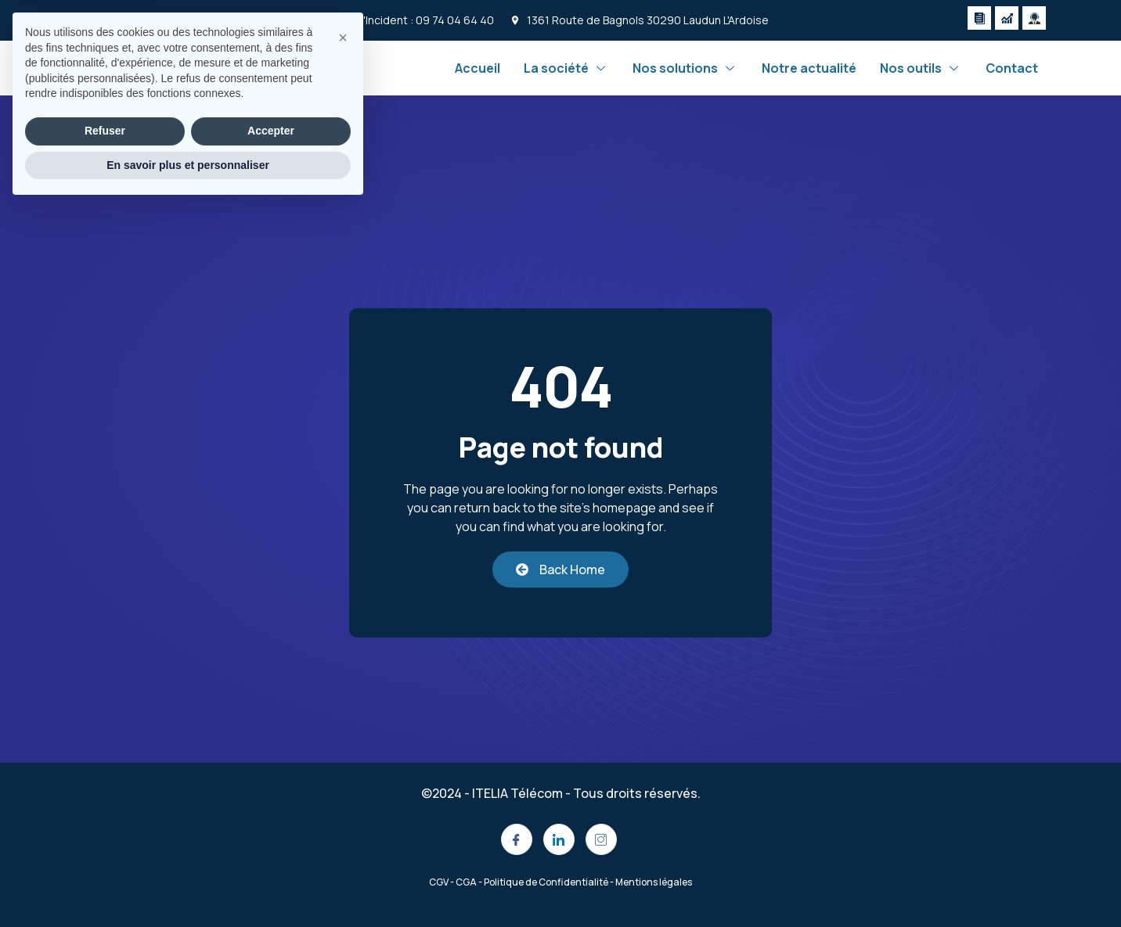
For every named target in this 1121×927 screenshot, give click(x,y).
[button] (342, 757)
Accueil (477, 68)
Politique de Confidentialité (546, 882)
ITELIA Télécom (517, 793)
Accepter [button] (270, 850)
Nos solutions (685, 68)
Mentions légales (653, 882)
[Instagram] (601, 839)
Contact (1012, 68)
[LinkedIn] (559, 839)
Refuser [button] (105, 850)
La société (566, 68)
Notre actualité (809, 68)
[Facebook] (516, 839)
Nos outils (921, 68)
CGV (439, 882)
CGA (466, 882)
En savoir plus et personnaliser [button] (187, 884)
